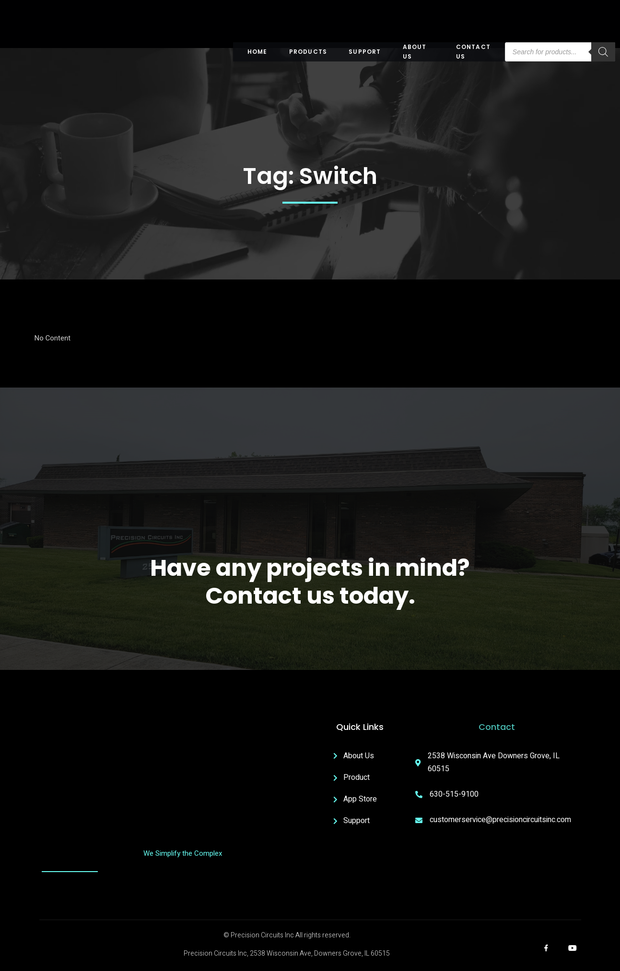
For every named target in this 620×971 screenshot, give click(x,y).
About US (415, 52)
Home (257, 52)
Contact (497, 727)
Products (308, 52)
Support (365, 52)
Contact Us (473, 52)
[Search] (603, 51)
